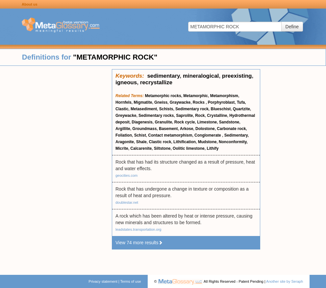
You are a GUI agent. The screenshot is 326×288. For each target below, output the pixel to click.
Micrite (121, 148)
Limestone (207, 122)
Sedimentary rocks (156, 115)
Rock (200, 115)
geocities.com (126, 175)
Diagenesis (142, 122)
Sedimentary (236, 135)
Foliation (123, 135)
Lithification (184, 142)
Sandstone (229, 122)
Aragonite (124, 142)
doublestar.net (126, 202)
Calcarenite (141, 148)
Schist (140, 135)
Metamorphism (224, 95)
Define (292, 26)
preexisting (237, 76)
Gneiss (160, 102)
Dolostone (205, 128)
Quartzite (241, 109)
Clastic (121, 109)
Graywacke (180, 102)
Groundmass (144, 128)
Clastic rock (160, 142)
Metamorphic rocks (163, 95)
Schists (166, 109)
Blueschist (221, 109)
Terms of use (130, 281)
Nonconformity (232, 142)
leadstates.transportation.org (138, 229)
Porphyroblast (221, 102)
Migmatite (143, 102)
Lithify (212, 148)
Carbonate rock (231, 128)
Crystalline (217, 115)
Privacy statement (102, 281)
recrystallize (156, 82)
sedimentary (163, 76)
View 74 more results (139, 242)
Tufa (241, 102)
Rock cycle (184, 122)
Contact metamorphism (170, 135)
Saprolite (184, 115)
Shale (141, 142)
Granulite (163, 122)
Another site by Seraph (284, 281)
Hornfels (123, 102)
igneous (126, 82)
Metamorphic (195, 95)
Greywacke (125, 115)
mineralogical (201, 76)
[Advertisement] (56, 168)
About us (30, 4)
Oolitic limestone (189, 148)
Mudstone (207, 142)
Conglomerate (208, 135)
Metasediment (144, 109)
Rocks (199, 102)
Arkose (186, 128)
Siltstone (162, 148)
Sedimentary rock (192, 109)
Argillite (122, 128)
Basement (168, 128)
